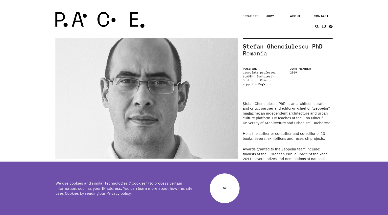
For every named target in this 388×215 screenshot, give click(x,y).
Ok (224, 188)
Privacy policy (118, 193)
